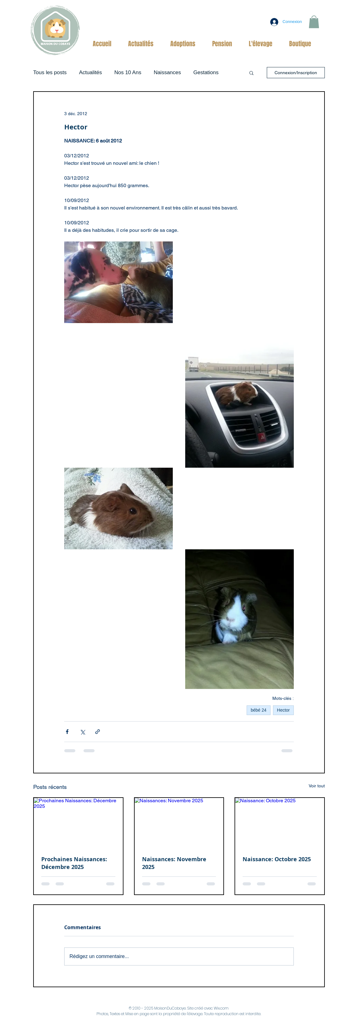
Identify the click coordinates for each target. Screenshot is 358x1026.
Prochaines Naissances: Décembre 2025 (74, 863)
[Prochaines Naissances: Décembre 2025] (78, 823)
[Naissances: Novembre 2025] (179, 823)
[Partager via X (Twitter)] (82, 732)
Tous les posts (50, 72)
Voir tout (317, 785)
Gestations (205, 72)
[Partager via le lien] (98, 732)
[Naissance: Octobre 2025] (279, 823)
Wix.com (221, 1008)
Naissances (167, 72)
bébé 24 (258, 710)
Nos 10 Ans (127, 72)
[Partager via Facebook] (67, 732)
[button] (314, 22)
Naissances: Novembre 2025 (174, 863)
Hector (283, 710)
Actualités (90, 72)
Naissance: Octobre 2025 (277, 859)
